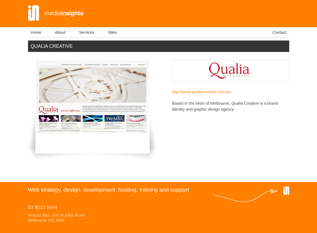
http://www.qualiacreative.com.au (201, 92)
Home (36, 32)
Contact (280, 32)
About (60, 32)
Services (86, 32)
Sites (112, 32)
